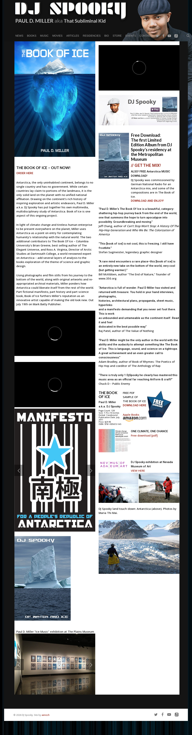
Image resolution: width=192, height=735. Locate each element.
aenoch (46, 715)
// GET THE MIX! (146, 165)
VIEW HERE (138, 470)
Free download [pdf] (144, 435)
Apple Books (131, 414)
